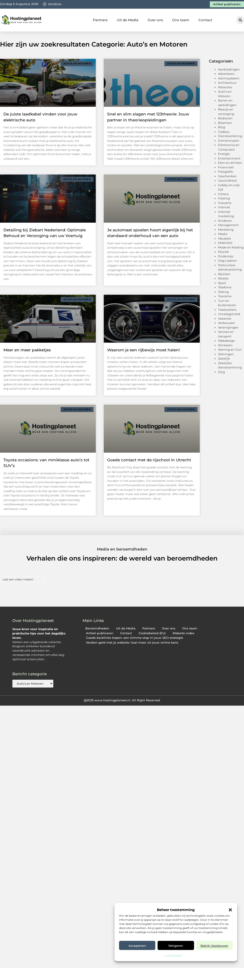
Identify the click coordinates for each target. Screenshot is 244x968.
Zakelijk (224, 358)
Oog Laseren (227, 260)
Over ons (155, 20)
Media (222, 234)
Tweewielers (227, 309)
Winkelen (225, 345)
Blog (221, 127)
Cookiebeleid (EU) (152, 633)
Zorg (221, 372)
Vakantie (224, 318)
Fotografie (225, 171)
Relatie (223, 278)
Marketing (226, 229)
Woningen (226, 354)
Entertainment (229, 158)
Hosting (224, 198)
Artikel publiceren (99, 633)
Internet (224, 207)
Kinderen (225, 220)
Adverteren (226, 74)
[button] (230, 910)
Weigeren (175, 945)
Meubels (224, 238)
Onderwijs (225, 256)
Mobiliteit (225, 243)
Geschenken (227, 176)
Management (228, 225)
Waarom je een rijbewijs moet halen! (143, 350)
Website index (183, 633)
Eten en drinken (230, 162)
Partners (100, 20)
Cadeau (224, 131)
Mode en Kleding (231, 247)
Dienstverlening (230, 136)
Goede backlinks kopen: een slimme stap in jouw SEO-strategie (134, 637)
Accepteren (137, 945)
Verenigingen (228, 327)
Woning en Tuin (230, 349)
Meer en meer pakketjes (27, 350)
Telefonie (224, 287)
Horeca (223, 194)
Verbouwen (226, 323)
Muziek (223, 251)
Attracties (225, 87)
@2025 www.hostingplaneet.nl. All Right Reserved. (122, 700)
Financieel (226, 167)
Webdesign (226, 340)
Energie (224, 154)
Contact (205, 20)
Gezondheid (227, 180)
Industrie (224, 203)
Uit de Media (127, 20)
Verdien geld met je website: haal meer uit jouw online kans (132, 642)
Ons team (180, 20)
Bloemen (225, 123)
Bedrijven (225, 118)
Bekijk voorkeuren (214, 945)
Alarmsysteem (228, 78)
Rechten (224, 274)
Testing (223, 292)
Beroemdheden (97, 628)
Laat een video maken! (18, 579)
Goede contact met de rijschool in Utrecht (149, 460)
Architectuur (227, 82)
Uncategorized (229, 314)
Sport (222, 283)
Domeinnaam (228, 140)
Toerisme (224, 296)
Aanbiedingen (229, 69)
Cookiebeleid (173, 955)
